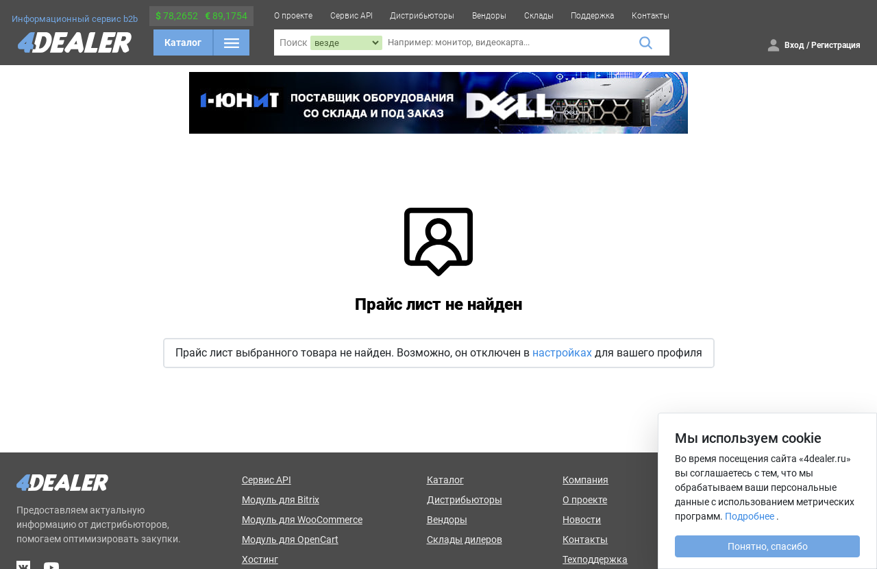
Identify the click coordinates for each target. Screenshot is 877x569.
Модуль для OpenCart (290, 539)
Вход (794, 45)
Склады (539, 16)
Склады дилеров (464, 539)
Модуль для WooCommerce (302, 519)
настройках (562, 352)
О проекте (293, 16)
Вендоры (489, 16)
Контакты (650, 16)
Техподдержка (595, 559)
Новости (582, 519)
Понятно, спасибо (768, 546)
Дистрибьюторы (422, 16)
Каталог (182, 42)
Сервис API (351, 16)
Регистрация (836, 45)
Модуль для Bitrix (280, 499)
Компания (585, 479)
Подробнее (749, 516)
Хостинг (260, 559)
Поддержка (592, 16)
